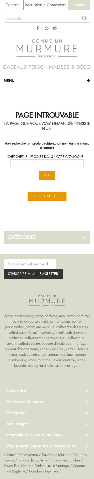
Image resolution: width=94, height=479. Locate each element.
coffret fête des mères (72, 327)
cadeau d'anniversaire (21, 349)
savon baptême (63, 360)
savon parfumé (46, 316)
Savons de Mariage (56, 454)
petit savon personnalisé (30, 321)
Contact (12, 5)
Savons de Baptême (32, 460)
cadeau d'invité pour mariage (64, 343)
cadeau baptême (60, 354)
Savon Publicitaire (17, 465)
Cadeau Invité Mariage (52, 465)
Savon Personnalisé (65, 460)
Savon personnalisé (18, 316)
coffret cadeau (29, 343)
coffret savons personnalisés (45, 338)
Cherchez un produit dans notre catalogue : (46, 157)
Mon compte (17, 424)
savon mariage (39, 360)
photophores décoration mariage (52, 365)
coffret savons (60, 321)
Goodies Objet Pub (43, 471)
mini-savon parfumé (74, 316)
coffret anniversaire (40, 327)
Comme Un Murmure (22, 454)
